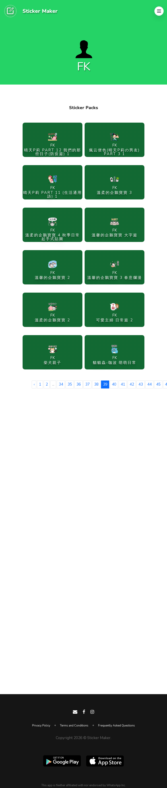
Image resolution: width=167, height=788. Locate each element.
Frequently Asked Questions (116, 726)
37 (87, 384)
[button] (159, 11)
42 (132, 384)
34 (61, 384)
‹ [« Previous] (34, 384)
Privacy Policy (41, 726)
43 (140, 384)
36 (78, 384)
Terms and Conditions (74, 726)
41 (123, 384)
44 (149, 384)
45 (158, 384)
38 (96, 384)
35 (70, 384)
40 (114, 384)
